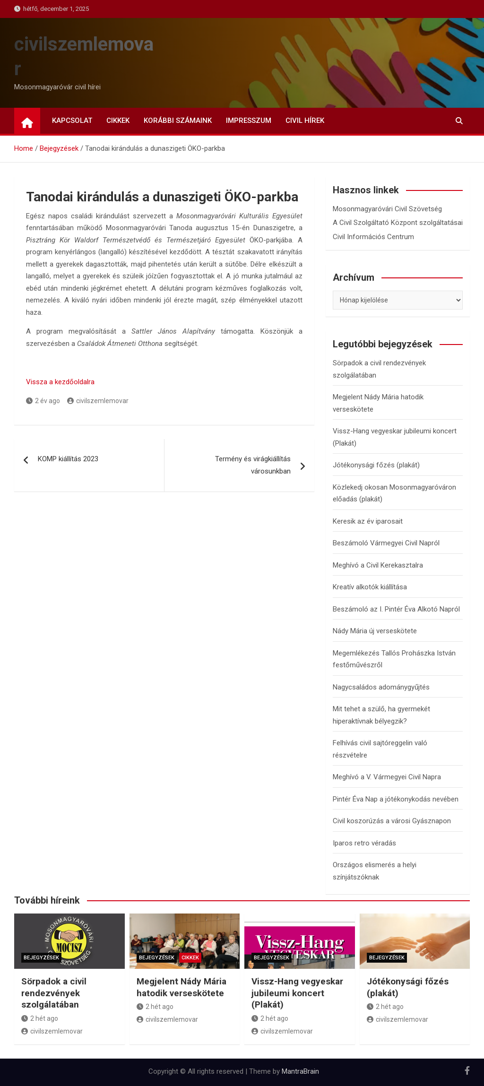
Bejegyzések (41, 958)
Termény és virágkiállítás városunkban (253, 465)
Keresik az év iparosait (368, 521)
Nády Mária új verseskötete (375, 631)
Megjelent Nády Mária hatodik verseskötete (181, 987)
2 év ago (43, 401)
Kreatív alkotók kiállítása (370, 587)
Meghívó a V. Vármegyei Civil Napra (387, 777)
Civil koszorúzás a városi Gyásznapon (392, 821)
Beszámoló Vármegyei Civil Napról (386, 543)
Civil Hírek (304, 120)
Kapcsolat (72, 120)
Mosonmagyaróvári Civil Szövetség (387, 209)
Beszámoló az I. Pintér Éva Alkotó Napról (396, 609)
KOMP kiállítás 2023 (68, 459)
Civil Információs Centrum (373, 237)
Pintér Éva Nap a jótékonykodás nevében (395, 799)
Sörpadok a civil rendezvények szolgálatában (53, 993)
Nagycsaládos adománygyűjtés (381, 687)
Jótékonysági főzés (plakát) (376, 465)
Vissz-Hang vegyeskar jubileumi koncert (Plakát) (297, 993)
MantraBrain (300, 1071)
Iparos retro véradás (364, 843)
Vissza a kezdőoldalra (60, 382)
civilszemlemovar (98, 401)
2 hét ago (39, 1018)
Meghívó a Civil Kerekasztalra (378, 565)
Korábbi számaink (178, 120)
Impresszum (248, 120)
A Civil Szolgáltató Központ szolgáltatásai (398, 222)
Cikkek (118, 120)
